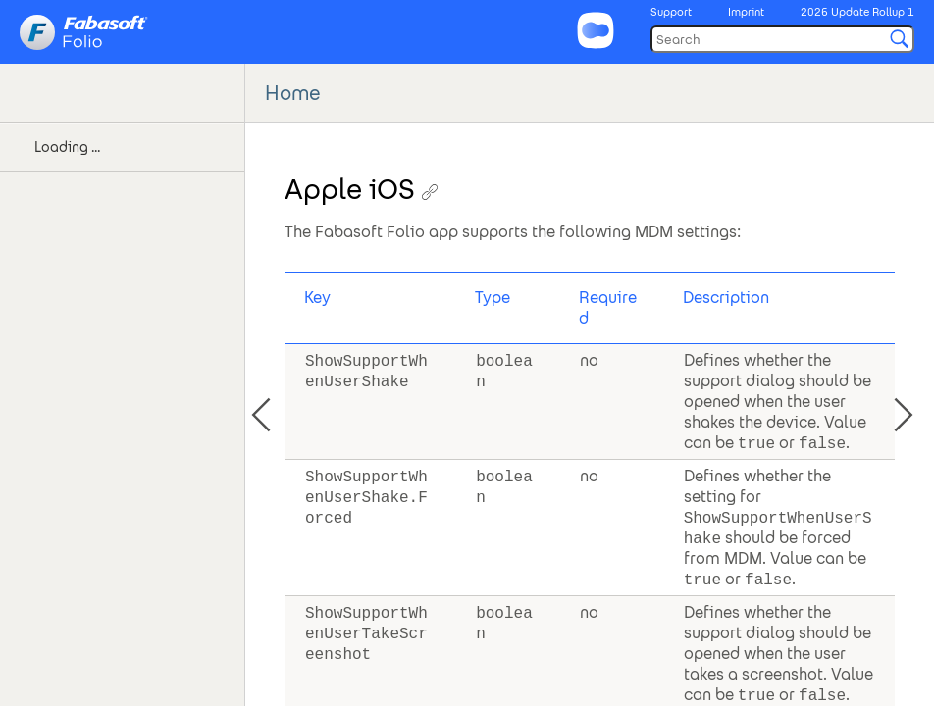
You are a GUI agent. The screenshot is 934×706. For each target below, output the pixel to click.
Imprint (746, 12)
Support (671, 12)
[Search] (782, 39)
